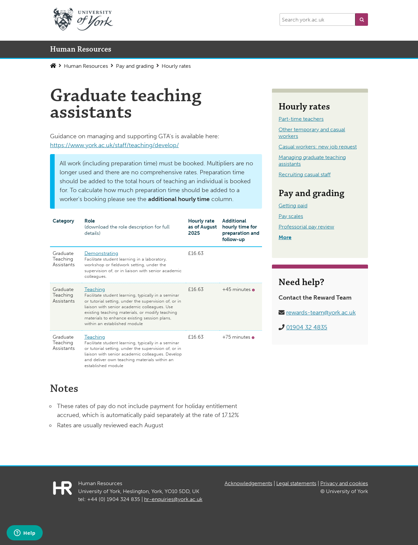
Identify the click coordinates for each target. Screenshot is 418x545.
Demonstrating (101, 253)
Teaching (94, 289)
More (285, 237)
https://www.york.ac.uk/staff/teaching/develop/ (114, 145)
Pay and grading (135, 66)
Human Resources (86, 66)
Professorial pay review (306, 227)
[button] (361, 19)
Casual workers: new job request (318, 147)
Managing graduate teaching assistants (312, 160)
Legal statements (296, 483)
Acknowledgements (248, 483)
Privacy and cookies (344, 483)
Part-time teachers (301, 119)
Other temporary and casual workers (312, 132)
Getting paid (293, 205)
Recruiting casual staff (305, 174)
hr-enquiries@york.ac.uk (173, 499)
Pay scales (291, 216)
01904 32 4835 (306, 327)
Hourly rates (176, 66)
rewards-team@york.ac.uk (321, 312)
